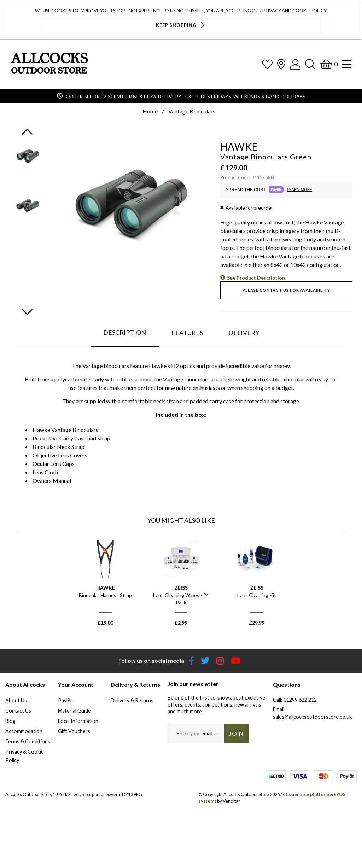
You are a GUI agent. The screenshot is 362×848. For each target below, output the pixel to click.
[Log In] (295, 64)
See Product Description (256, 278)
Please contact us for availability (286, 290)
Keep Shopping (181, 25)
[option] (105, 586)
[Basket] (329, 64)
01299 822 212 (300, 700)
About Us (16, 700)
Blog (10, 721)
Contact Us (18, 711)
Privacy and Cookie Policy (294, 10)
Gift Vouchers (74, 731)
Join (236, 733)
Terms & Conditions (27, 741)
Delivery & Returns (132, 700)
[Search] (310, 64)
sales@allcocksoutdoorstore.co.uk (312, 717)
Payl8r (65, 700)
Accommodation (23, 731)
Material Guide (74, 711)
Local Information (78, 721)
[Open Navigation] (346, 64)
